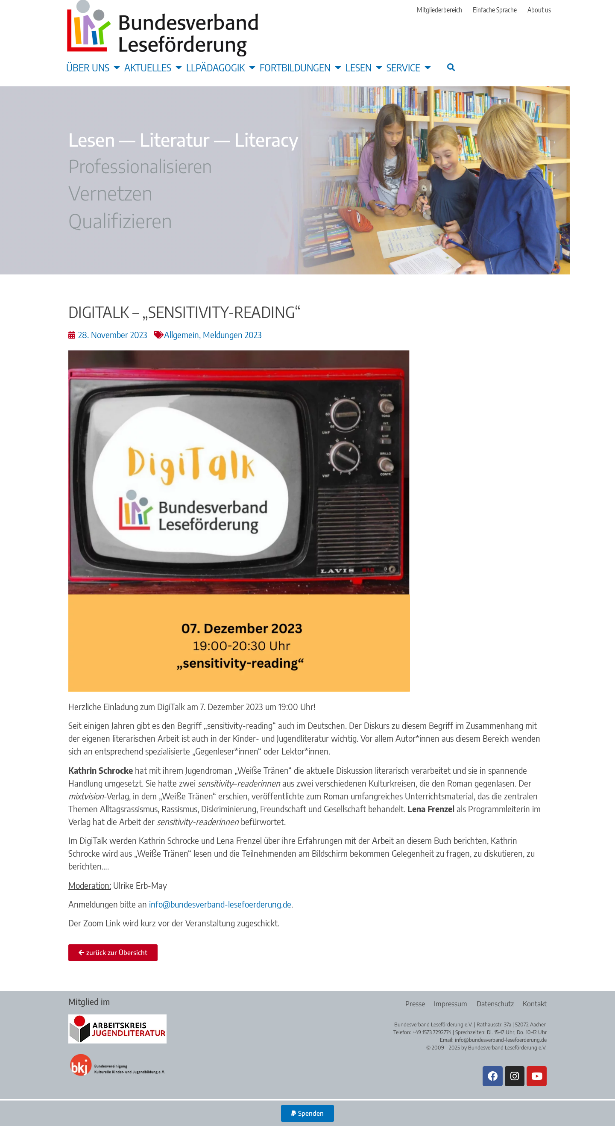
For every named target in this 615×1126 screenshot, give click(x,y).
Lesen (364, 67)
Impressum (447, 1003)
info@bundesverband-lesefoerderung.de (220, 904)
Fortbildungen (300, 67)
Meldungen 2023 (232, 334)
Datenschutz (493, 1003)
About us (539, 10)
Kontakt (535, 1003)
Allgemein (181, 334)
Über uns (93, 67)
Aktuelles (153, 67)
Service (409, 67)
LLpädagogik (220, 67)
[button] (451, 67)
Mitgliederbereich (439, 10)
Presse (410, 1003)
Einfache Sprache (495, 10)
